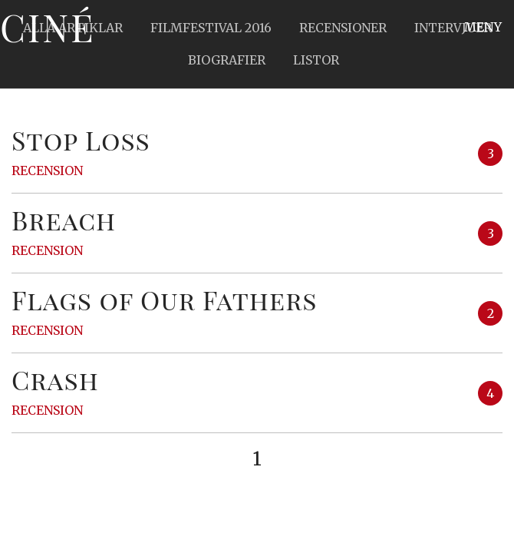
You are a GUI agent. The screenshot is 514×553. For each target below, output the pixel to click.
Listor (316, 60)
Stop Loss (81, 139)
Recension (47, 170)
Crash (55, 379)
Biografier (226, 60)
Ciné (47, 26)
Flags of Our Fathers (165, 299)
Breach (64, 219)
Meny (483, 27)
